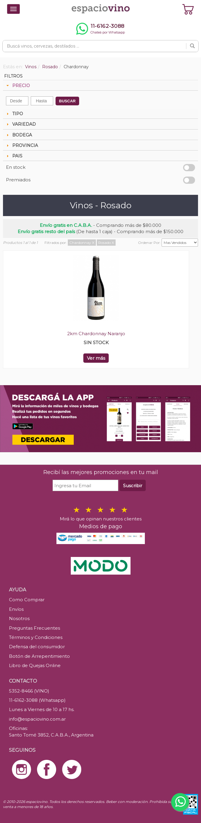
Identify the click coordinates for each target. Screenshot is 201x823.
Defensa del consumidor (37, 646)
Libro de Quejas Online (35, 665)
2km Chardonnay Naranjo (96, 333)
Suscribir (132, 485)
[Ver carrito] (188, 9)
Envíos (16, 609)
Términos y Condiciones (35, 637)
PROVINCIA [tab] (21, 145)
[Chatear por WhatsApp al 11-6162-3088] (100, 29)
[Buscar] (192, 46)
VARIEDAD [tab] (20, 124)
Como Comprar (27, 599)
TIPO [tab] (14, 113)
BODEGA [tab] (18, 135)
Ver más (96, 358)
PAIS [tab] (13, 156)
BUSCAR (67, 101)
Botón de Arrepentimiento (39, 656)
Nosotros (19, 618)
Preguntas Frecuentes (34, 628)
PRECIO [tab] (17, 85)
